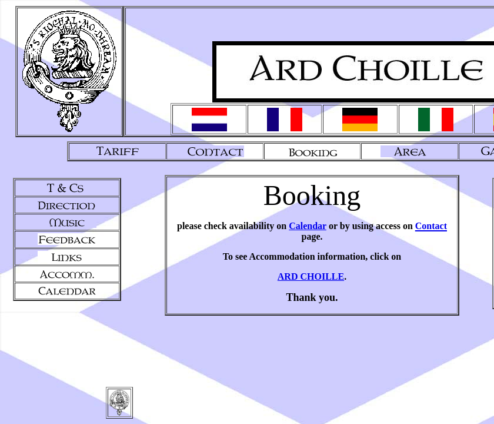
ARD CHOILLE (311, 276)
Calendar (307, 226)
